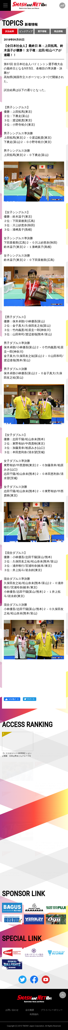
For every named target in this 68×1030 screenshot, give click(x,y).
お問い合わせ (11, 1010)
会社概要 (29, 1010)
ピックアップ (25, 31)
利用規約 (34, 1014)
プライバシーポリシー (52, 1010)
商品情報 (58, 31)
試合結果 (9, 31)
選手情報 (42, 31)
